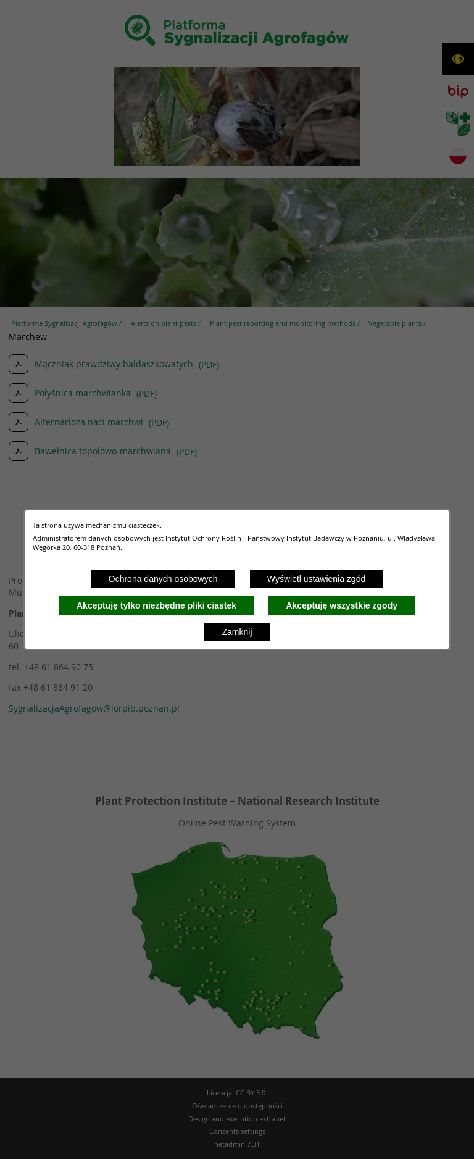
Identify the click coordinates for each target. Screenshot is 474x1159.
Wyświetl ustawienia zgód (316, 579)
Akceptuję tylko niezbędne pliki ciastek (156, 605)
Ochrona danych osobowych (163, 579)
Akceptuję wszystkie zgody (341, 605)
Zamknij (237, 632)
